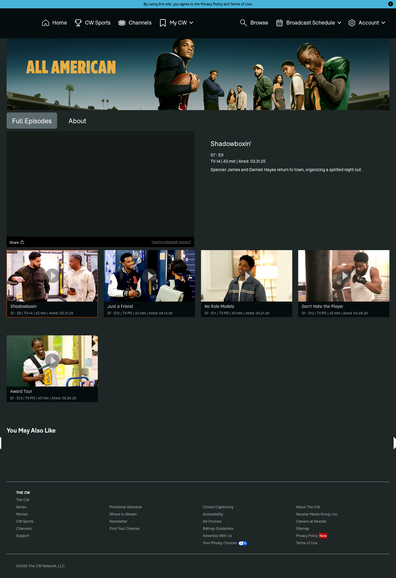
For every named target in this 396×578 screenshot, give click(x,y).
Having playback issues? (171, 242)
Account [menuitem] (366, 23)
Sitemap (302, 528)
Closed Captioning (218, 507)
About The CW (308, 507)
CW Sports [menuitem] (92, 23)
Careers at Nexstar (311, 521)
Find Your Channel (124, 528)
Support (22, 535)
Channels (24, 528)
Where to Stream (123, 514)
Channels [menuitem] (135, 23)
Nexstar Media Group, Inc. (317, 514)
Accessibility (213, 514)
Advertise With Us (217, 535)
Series (21, 507)
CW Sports (24, 521)
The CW (18, 21)
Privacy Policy (212, 4)
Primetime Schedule (125, 507)
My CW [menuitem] (176, 23)
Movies (22, 514)
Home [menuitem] (54, 23)
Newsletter (118, 521)
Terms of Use (241, 4)
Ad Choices (212, 521)
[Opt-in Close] (390, 3)
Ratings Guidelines (218, 528)
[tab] (32, 120)
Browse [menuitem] (254, 23)
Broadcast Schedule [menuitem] (308, 23)
